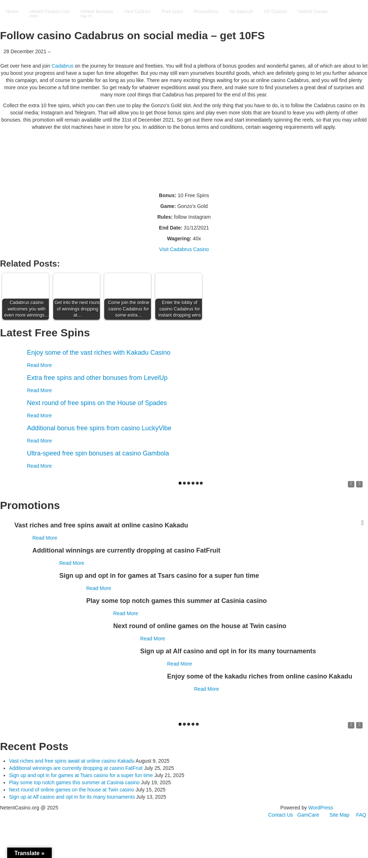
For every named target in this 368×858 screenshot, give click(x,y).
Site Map (339, 815)
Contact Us (280, 815)
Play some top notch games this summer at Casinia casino (74, 782)
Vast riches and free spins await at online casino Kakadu (71, 761)
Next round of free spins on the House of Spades (97, 403)
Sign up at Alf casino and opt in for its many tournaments (72, 797)
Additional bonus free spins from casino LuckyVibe (99, 428)
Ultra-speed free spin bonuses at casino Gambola (98, 453)
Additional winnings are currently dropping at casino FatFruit (76, 768)
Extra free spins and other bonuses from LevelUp (97, 377)
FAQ (361, 815)
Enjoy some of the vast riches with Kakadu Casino (98, 352)
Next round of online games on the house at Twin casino (71, 790)
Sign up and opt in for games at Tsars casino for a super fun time (81, 775)
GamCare (308, 815)
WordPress (320, 808)
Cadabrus (62, 66)
